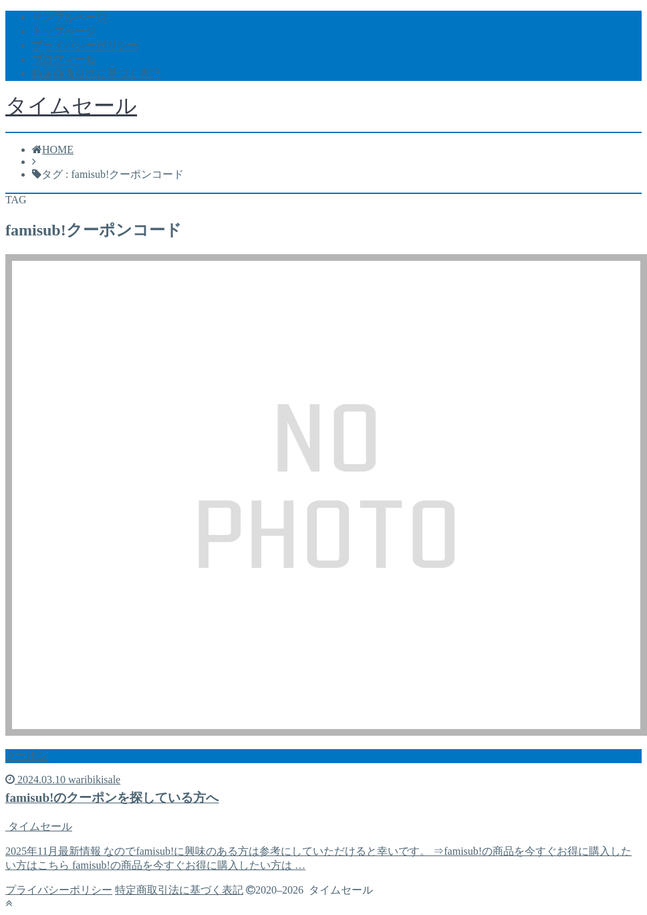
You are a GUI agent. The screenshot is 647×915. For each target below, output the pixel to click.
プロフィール (64, 59)
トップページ (64, 31)
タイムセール (71, 106)
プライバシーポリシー (85, 45)
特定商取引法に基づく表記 (96, 73)
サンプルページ (69, 17)
